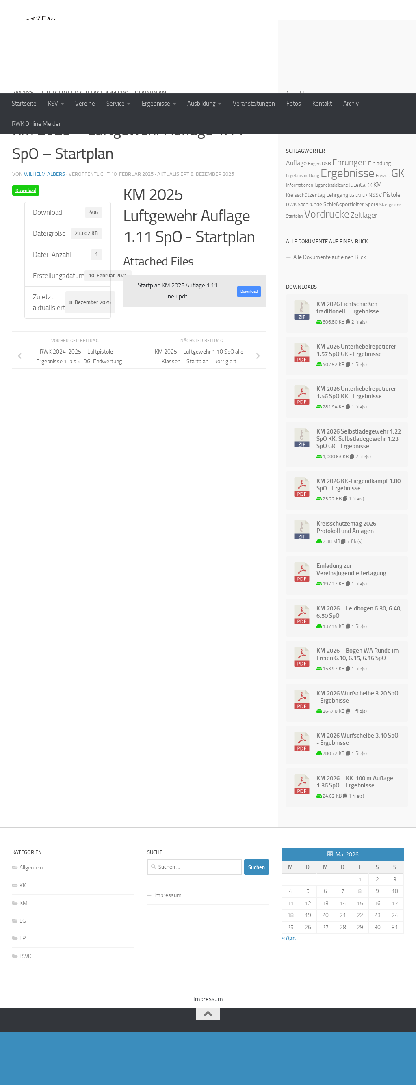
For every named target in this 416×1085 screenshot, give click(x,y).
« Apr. (289, 990)
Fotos (293, 103)
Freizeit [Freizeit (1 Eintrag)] (383, 228)
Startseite (24, 103)
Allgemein (31, 920)
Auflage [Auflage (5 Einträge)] (296, 216)
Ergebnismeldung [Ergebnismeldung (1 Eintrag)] (302, 228)
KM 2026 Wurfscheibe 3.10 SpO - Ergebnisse (357, 792)
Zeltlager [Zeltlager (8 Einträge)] (364, 267)
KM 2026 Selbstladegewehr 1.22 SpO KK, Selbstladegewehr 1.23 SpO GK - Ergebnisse (358, 492)
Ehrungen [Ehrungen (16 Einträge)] (349, 215)
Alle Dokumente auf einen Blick (329, 309)
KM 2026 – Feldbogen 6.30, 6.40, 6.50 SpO (359, 665)
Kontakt (322, 103)
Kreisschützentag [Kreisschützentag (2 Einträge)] (305, 248)
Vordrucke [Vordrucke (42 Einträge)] (326, 267)
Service (115, 103)
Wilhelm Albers (44, 227)
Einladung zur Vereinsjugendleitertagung (351, 622)
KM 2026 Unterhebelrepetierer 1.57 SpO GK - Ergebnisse (356, 403)
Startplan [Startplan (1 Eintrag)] (294, 269)
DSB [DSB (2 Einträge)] (326, 216)
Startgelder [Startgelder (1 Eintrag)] (390, 257)
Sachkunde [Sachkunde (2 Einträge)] (310, 257)
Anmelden (298, 146)
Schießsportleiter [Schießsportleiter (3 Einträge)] (343, 257)
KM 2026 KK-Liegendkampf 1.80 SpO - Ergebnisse (358, 537)
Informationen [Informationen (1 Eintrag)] (299, 238)
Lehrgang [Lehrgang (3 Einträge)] (337, 247)
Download (25, 243)
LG (23, 973)
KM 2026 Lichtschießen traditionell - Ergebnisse (347, 360)
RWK (25, 1008)
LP (23, 991)
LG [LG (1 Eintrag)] (351, 248)
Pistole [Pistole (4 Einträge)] (392, 247)
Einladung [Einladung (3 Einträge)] (379, 216)
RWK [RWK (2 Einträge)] (291, 257)
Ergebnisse (156, 103)
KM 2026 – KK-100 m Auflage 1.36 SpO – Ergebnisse (354, 834)
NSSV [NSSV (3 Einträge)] (375, 247)
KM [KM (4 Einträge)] (377, 237)
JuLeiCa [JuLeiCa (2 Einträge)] (357, 238)
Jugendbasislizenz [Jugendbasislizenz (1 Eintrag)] (331, 238)
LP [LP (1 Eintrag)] (364, 248)
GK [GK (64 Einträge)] (398, 226)
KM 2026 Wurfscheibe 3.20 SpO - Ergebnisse (357, 749)
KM (24, 955)
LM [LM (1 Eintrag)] (358, 248)
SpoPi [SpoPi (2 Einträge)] (371, 257)
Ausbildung (201, 103)
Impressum (168, 948)
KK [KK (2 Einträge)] (369, 238)
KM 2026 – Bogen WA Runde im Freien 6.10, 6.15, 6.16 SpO (357, 707)
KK (23, 938)
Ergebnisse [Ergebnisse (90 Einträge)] (348, 226)
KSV (53, 103)
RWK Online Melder (36, 123)
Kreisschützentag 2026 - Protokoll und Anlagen (348, 580)
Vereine (85, 103)
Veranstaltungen (254, 103)
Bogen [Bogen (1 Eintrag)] (314, 216)
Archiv (351, 103)
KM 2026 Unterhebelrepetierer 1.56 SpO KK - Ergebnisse (356, 445)
